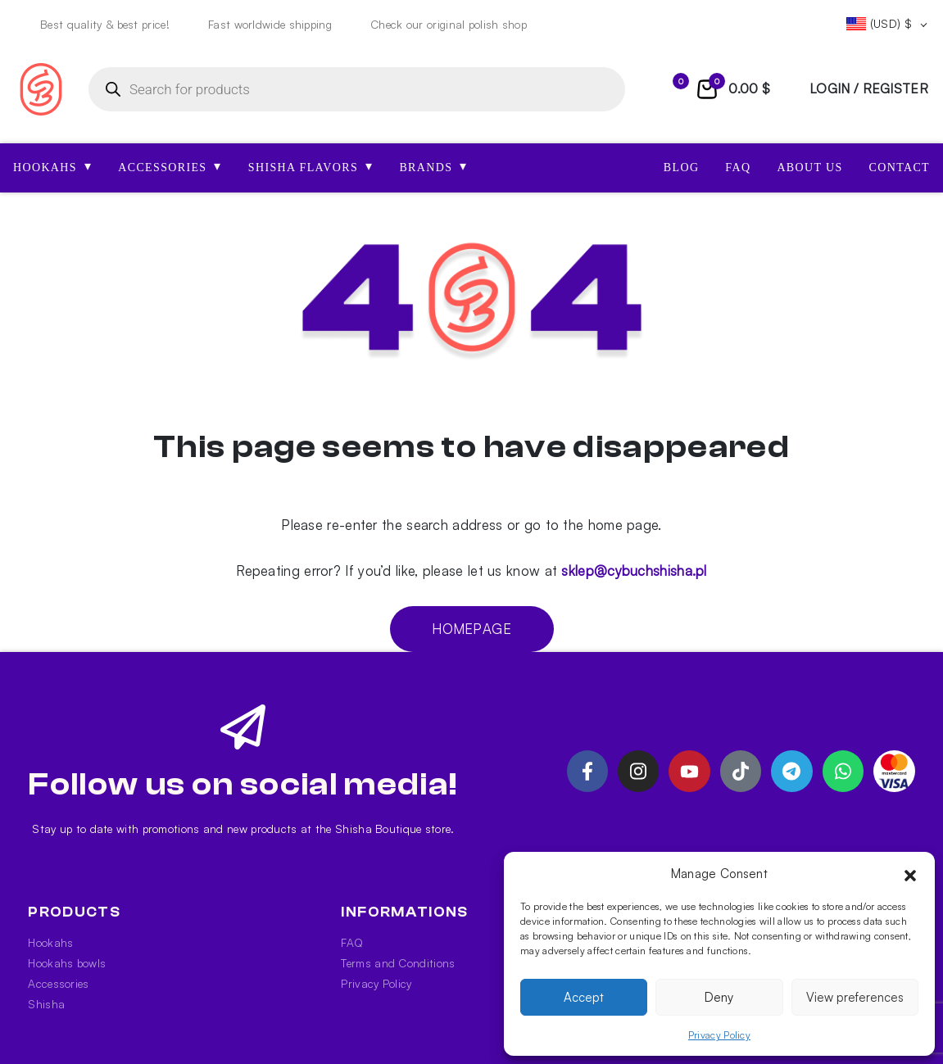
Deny (719, 997)
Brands (433, 166)
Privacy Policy (719, 1035)
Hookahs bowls (67, 963)
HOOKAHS (52, 166)
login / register (868, 88)
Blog (682, 167)
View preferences (855, 997)
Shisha (46, 1004)
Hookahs (50, 942)
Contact (899, 167)
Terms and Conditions (398, 963)
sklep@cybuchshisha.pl (633, 570)
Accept (584, 997)
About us (809, 167)
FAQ (737, 167)
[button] (910, 874)
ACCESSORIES (170, 166)
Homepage (471, 628)
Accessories (58, 983)
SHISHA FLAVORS (311, 166)
